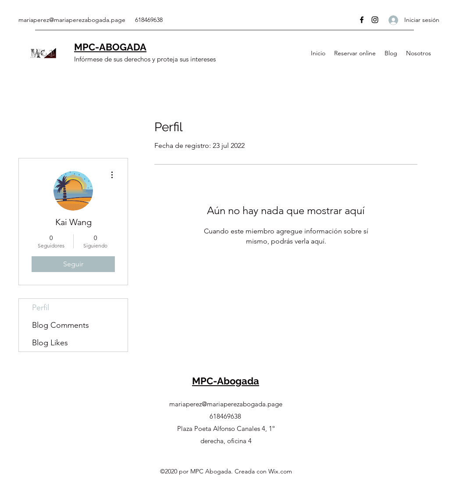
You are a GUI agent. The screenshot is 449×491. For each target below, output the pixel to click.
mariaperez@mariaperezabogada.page (71, 20)
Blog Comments (60, 325)
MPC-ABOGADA (110, 47)
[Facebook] (361, 19)
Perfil (40, 307)
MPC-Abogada (225, 381)
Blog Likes (50, 343)
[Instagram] (375, 19)
